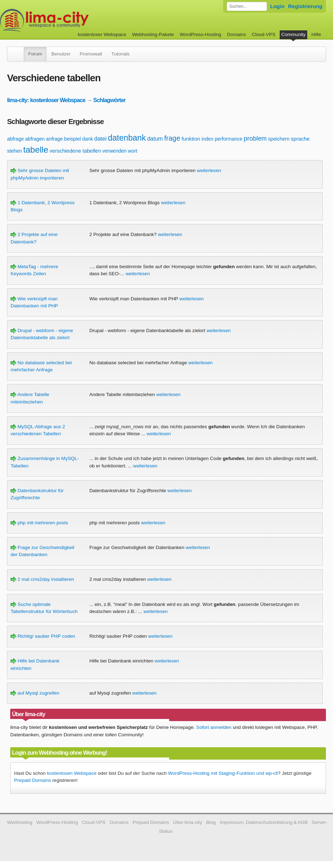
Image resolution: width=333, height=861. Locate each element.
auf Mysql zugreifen (35, 693)
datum (155, 139)
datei (100, 139)
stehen (14, 151)
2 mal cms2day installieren (42, 579)
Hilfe (316, 34)
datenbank (126, 137)
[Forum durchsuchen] (247, 6)
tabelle (35, 149)
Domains (236, 34)
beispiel (72, 139)
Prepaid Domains (32, 780)
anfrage (54, 139)
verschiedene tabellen (75, 151)
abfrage (15, 139)
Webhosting (19, 822)
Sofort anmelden (214, 727)
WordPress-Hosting (200, 34)
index (207, 139)
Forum (35, 54)
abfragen (34, 139)
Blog (211, 822)
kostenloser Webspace (102, 34)
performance (229, 139)
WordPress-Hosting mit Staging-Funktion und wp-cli (223, 773)
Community (293, 34)
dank (87, 139)
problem (255, 138)
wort (132, 151)
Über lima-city (187, 822)
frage (172, 138)
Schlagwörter (109, 100)
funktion (191, 139)
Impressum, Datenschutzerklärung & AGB (264, 822)
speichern (279, 139)
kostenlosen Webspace (71, 773)
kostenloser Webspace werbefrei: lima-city (70, 20)
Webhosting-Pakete (153, 34)
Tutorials (120, 54)
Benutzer (60, 54)
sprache (300, 139)
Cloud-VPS (263, 34)
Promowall (91, 54)
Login (277, 6)
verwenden (114, 151)
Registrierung (305, 6)
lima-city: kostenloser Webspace (46, 100)
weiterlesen (209, 170)
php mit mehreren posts (39, 522)
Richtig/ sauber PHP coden (43, 636)
